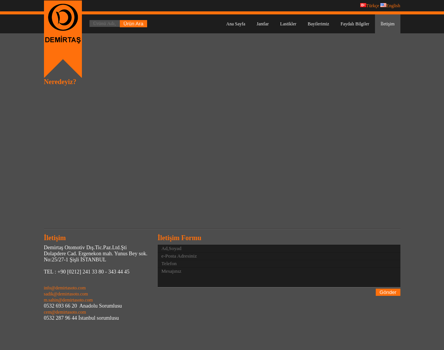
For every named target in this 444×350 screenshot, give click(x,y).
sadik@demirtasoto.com (66, 294)
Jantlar (263, 24)
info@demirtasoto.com (65, 288)
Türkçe (369, 5)
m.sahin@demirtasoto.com (68, 300)
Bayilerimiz (318, 24)
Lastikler (288, 24)
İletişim (388, 24)
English (390, 5)
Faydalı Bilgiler (354, 24)
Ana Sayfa (235, 24)
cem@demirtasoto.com (65, 312)
